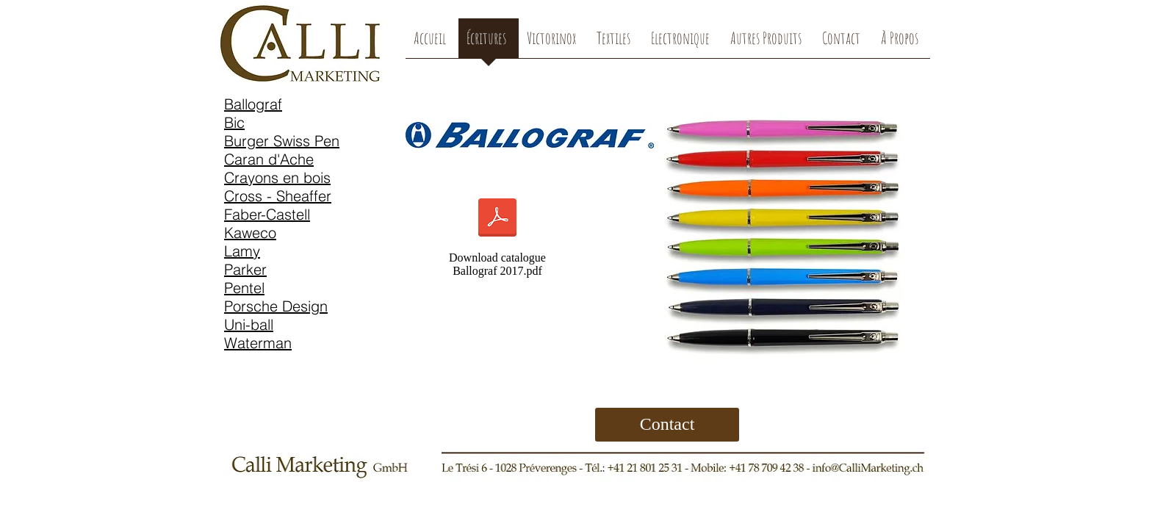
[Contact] (667, 425)
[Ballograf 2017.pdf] (497, 219)
